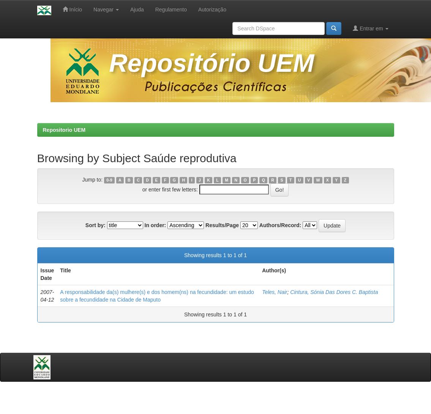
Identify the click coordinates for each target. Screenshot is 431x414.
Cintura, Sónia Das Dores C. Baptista (334, 292)
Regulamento (171, 9)
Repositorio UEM (64, 130)
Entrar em (370, 28)
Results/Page (222, 225)
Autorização (212, 9)
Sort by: (95, 225)
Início (72, 9)
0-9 (109, 180)
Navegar (106, 9)
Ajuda (137, 9)
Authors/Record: (280, 225)
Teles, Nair (274, 292)
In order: (155, 225)
